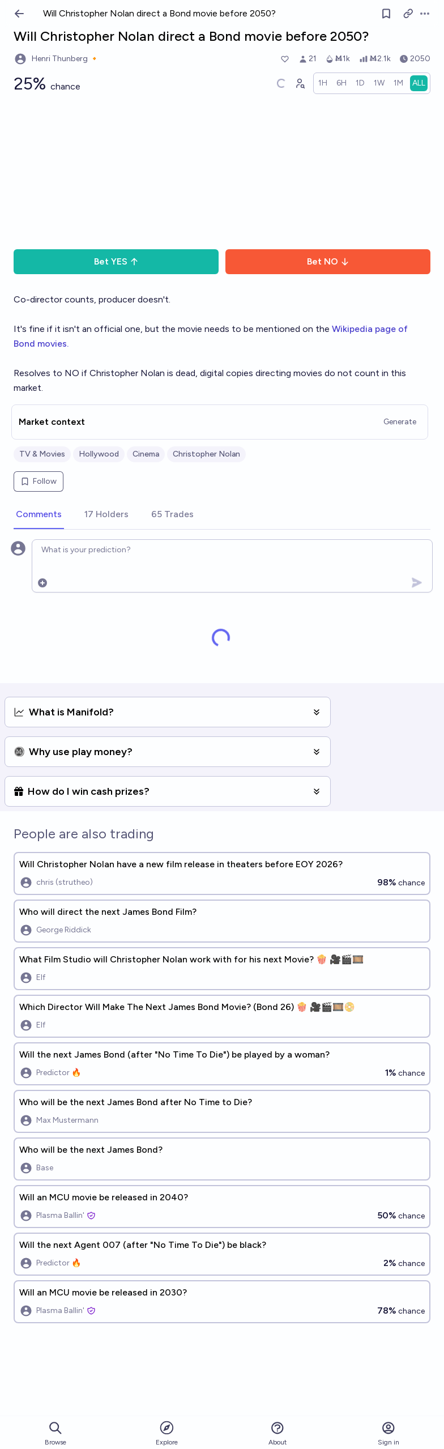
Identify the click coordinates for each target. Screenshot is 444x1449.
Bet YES (116, 261)
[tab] (39, 515)
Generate (399, 422)
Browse (55, 1433)
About (277, 1433)
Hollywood (99, 454)
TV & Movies (42, 454)
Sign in (388, 1433)
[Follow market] (386, 14)
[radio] (323, 83)
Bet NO (328, 261)
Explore (167, 1433)
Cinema (146, 454)
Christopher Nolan (206, 454)
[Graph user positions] (299, 83)
